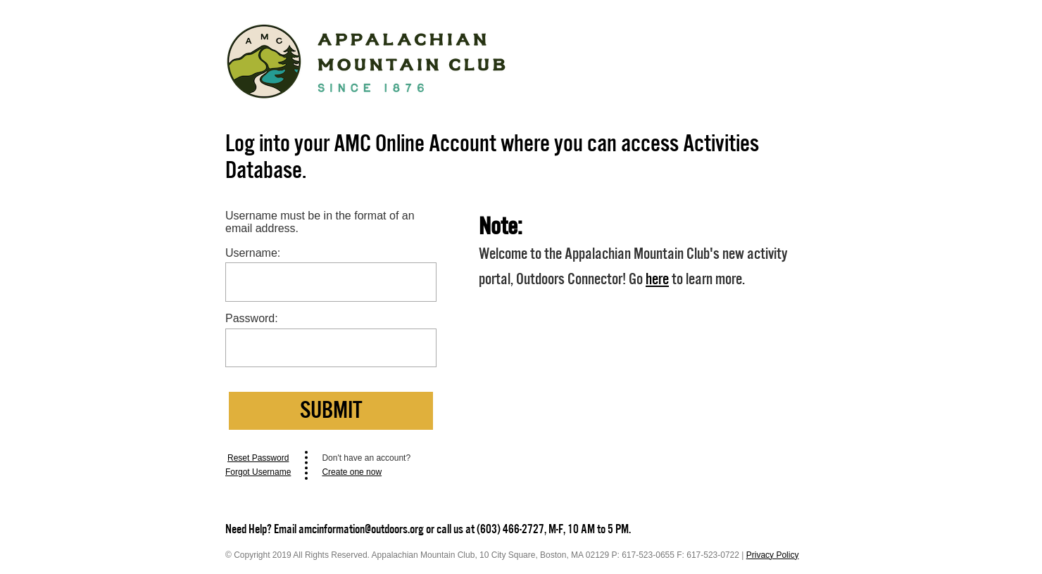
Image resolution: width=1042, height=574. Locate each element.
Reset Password (258, 458)
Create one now (352, 472)
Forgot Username (258, 472)
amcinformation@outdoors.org (361, 529)
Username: (252, 253)
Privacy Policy (772, 555)
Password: (251, 318)
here (657, 279)
